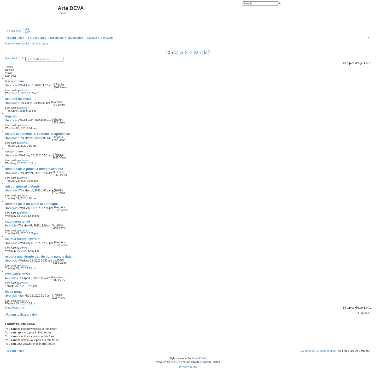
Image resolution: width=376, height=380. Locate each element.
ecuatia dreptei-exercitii (22, 239)
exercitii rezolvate (18, 99)
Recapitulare (14, 81)
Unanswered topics (17, 43)
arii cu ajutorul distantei (22, 186)
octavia (13, 85)
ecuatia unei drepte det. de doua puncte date (38, 256)
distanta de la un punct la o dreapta (31, 204)
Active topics (40, 43)
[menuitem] (26, 29)
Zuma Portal (199, 358)
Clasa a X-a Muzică (187, 52)
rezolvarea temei (17, 221)
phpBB (174, 362)
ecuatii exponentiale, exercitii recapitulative (37, 134)
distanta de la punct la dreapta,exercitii (34, 169)
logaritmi (12, 116)
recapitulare (14, 151)
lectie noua (13, 291)
